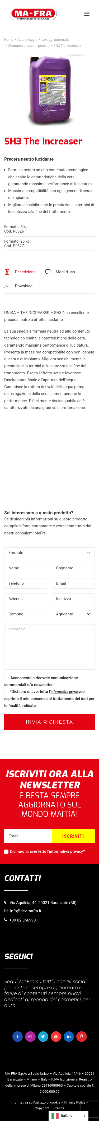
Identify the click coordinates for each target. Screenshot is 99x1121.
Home (8, 40)
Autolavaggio (27, 40)
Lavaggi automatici (55, 40)
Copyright (42, 1108)
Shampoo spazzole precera (29, 46)
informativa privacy (65, 692)
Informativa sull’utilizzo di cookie (35, 1102)
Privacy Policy (74, 1102)
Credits (58, 1108)
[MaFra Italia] (33, 13)
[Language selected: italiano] (68, 1116)
